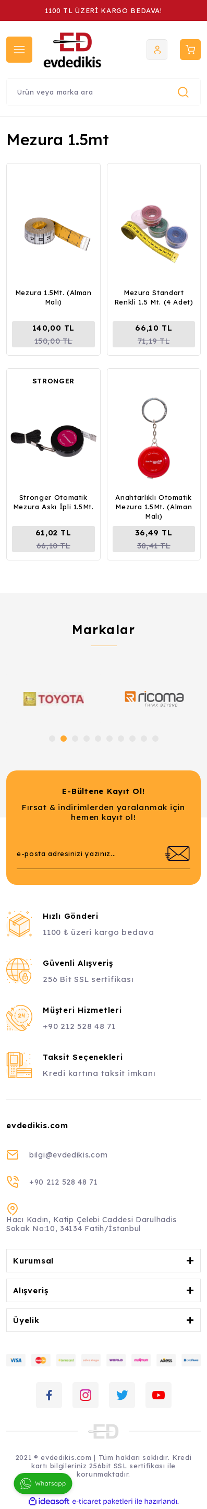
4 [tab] (86, 738)
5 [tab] (98, 738)
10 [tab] (155, 738)
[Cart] (190, 49)
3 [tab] (75, 738)
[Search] (103, 92)
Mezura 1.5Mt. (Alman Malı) (53, 297)
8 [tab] (132, 738)
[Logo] (80, 49)
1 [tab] (52, 738)
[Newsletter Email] (103, 853)
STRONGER (53, 381)
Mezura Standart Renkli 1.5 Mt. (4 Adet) (153, 297)
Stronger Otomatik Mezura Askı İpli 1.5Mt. (53, 502)
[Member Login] (157, 50)
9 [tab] (144, 738)
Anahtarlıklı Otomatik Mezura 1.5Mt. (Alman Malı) (153, 506)
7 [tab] (121, 738)
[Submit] (177, 853)
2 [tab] (63, 738)
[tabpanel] (53, 698)
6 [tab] (109, 738)
